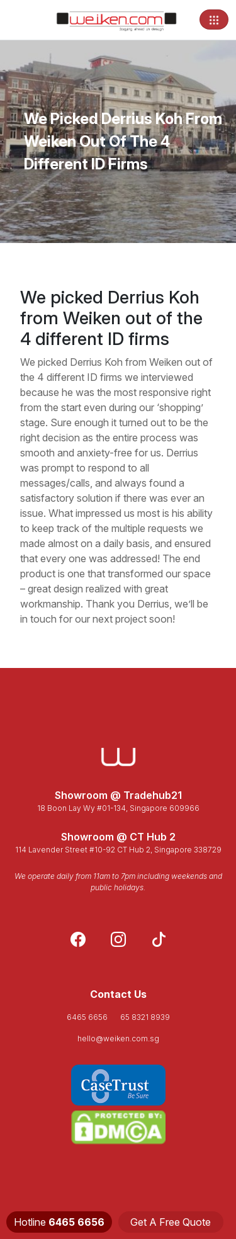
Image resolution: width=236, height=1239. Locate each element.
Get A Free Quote (170, 1222)
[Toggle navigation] (213, 19)
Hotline (59, 1222)
